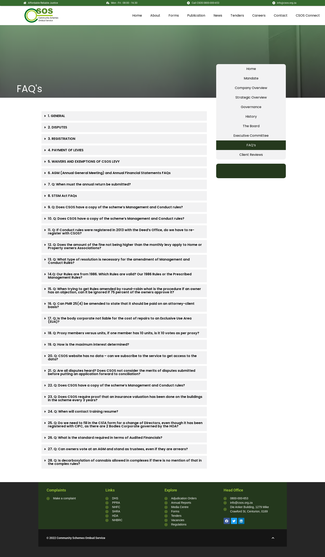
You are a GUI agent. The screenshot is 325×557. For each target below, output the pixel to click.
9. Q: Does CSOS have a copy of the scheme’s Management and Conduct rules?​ (115, 207)
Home (137, 15)
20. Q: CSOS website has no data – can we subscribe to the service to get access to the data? (122, 357)
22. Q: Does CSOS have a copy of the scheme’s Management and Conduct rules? (116, 385)
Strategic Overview (251, 97)
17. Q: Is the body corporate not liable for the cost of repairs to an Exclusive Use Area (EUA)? (120, 320)
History (251, 116)
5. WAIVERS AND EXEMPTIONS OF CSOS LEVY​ (84, 161)
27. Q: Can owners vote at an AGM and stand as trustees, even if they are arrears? (118, 449)
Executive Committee (251, 135)
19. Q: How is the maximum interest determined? (88, 344)
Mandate (251, 78)
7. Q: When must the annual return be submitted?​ (89, 184)
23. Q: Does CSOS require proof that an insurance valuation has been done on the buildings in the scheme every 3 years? (125, 398)
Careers (259, 15)
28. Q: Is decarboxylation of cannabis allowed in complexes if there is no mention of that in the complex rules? (125, 462)
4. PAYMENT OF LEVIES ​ (66, 150)
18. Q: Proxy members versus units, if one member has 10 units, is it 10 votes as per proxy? (123, 333)
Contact (280, 15)
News (217, 15)
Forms (174, 15)
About (155, 15)
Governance (251, 107)
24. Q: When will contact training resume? (83, 411)
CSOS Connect (308, 15)
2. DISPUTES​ (57, 127)
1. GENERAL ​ (57, 115)
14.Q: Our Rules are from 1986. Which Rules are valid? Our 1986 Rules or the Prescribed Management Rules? (120, 276)
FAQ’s (251, 145)
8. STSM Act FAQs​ (62, 195)
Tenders (237, 15)
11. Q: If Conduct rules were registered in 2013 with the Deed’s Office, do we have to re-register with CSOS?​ (121, 232)
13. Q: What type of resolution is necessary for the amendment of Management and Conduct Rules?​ (119, 261)
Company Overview (251, 87)
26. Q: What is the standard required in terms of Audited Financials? (105, 437)
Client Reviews (251, 154)
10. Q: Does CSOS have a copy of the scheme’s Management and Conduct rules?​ (116, 218)
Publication (196, 15)
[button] (124, 116)
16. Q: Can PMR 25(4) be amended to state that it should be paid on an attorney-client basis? (121, 305)
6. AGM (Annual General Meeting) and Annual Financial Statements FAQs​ (109, 173)
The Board (251, 126)
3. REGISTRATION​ (61, 138)
